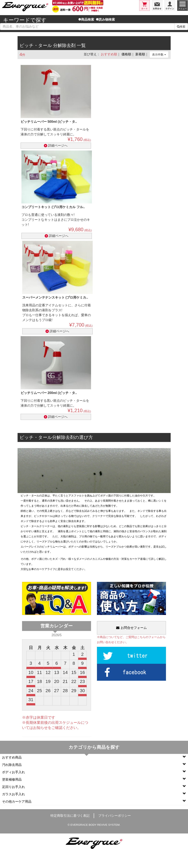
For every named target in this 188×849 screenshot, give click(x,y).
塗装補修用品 (94, 779)
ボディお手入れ (94, 772)
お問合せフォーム (131, 627)
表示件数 (159, 54)
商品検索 (86, 19)
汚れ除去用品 (94, 764)
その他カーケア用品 (94, 801)
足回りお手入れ (94, 787)
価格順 (126, 54)
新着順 (140, 54)
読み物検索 (105, 19)
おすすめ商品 (94, 757)
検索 (181, 26)
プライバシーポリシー (114, 815)
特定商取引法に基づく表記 (70, 815)
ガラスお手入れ (94, 794)
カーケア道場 (137, 558)
